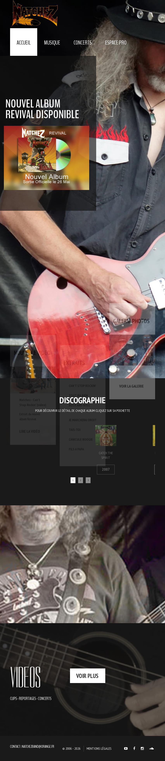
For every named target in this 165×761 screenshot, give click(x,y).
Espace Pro (115, 43)
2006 (155, 469)
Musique (52, 43)
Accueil (24, 43)
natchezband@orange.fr (38, 746)
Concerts (83, 43)
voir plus (87, 676)
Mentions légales (99, 748)
